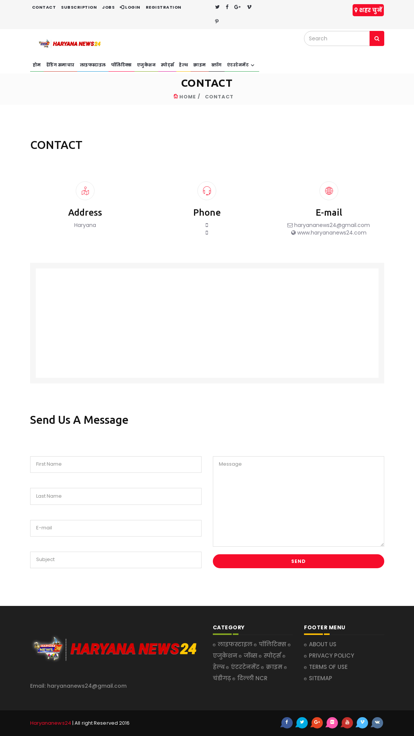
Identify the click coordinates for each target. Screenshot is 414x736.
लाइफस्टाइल (93, 65)
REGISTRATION (164, 7)
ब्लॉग (216, 65)
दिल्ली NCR (252, 678)
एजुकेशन (146, 65)
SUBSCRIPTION (79, 7)
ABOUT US (322, 644)
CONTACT (44, 7)
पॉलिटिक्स (121, 65)
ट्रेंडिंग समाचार (60, 65)
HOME (187, 96)
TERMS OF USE (328, 667)
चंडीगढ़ (222, 678)
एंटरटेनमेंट (242, 65)
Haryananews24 (50, 723)
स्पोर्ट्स (167, 65)
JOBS (108, 7)
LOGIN (130, 7)
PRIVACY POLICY (331, 655)
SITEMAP (320, 678)
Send (298, 561)
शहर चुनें (368, 10)
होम (37, 65)
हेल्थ (183, 65)
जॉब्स (251, 655)
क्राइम (199, 65)
